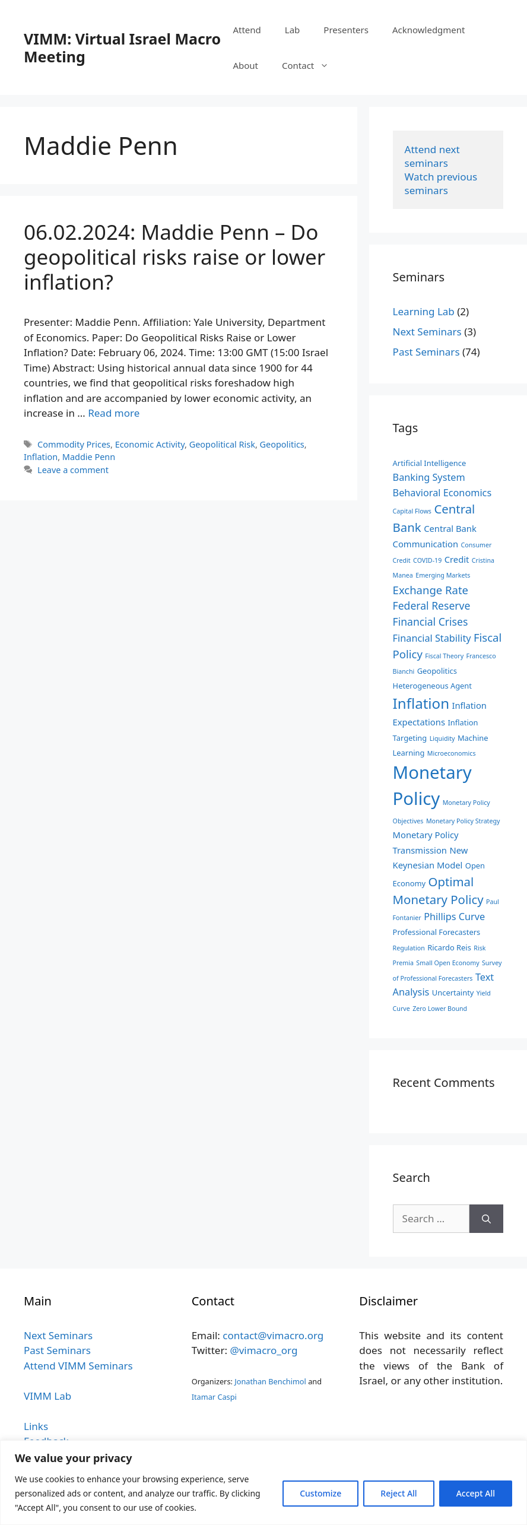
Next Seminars (427, 331)
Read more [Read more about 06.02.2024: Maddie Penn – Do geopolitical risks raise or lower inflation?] (113, 413)
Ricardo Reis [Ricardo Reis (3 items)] (449, 947)
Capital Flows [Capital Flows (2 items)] (412, 511)
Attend (247, 30)
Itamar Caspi (214, 1396)
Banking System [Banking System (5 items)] (429, 477)
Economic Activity (150, 444)
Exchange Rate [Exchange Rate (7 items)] (430, 589)
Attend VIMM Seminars (78, 1365)
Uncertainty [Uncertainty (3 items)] (453, 992)
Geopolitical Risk (222, 444)
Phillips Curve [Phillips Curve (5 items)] (454, 916)
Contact (311, 65)
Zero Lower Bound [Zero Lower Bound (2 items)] (439, 1008)
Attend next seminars (433, 156)
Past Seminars (426, 352)
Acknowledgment (428, 30)
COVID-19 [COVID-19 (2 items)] (427, 560)
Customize (320, 1493)
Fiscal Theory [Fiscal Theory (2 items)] (444, 656)
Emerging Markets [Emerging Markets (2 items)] (442, 575)
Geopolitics (282, 444)
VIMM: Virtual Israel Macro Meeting (122, 47)
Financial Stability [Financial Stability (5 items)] (432, 638)
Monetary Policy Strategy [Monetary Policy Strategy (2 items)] (463, 821)
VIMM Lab (47, 1396)
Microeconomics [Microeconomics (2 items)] (451, 753)
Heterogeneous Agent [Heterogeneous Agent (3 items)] (432, 685)
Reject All (398, 1493)
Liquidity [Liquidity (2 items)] (442, 738)
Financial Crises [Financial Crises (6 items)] (430, 621)
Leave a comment (73, 469)
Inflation (41, 456)
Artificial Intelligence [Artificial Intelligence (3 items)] (429, 463)
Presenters (346, 30)
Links (36, 1426)
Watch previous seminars (442, 183)
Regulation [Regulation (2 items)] (409, 948)
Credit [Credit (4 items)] (457, 559)
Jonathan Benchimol (270, 1381)
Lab (292, 30)
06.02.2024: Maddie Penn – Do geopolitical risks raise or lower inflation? (174, 257)
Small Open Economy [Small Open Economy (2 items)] (447, 963)
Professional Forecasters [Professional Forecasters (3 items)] (437, 932)
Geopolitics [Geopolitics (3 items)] (437, 670)
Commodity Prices (73, 444)
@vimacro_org (263, 1350)
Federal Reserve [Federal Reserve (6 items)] (432, 605)
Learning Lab (424, 311)
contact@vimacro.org (273, 1335)
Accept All (475, 1493)
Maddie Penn (88, 456)
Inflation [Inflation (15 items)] (421, 703)
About (245, 65)
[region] (263, 1482)
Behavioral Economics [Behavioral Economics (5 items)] (442, 492)
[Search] (486, 1218)
